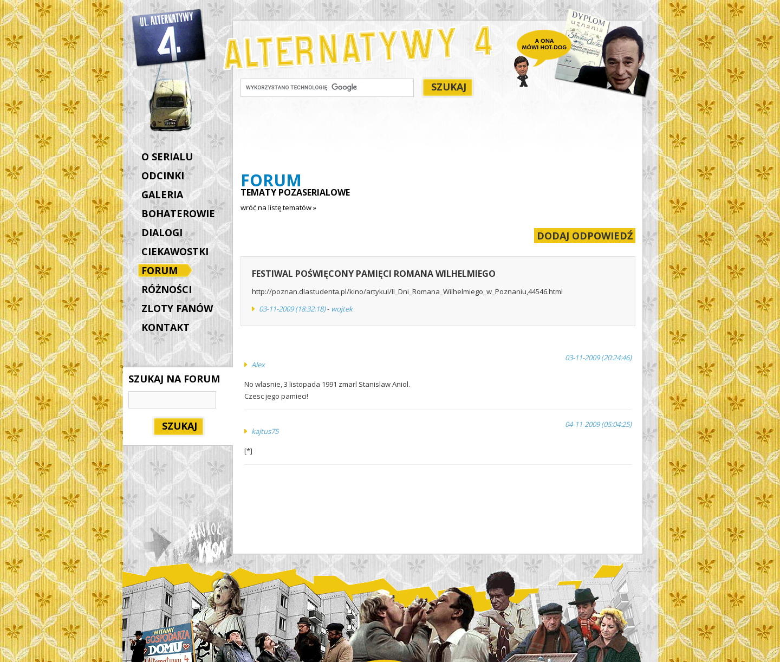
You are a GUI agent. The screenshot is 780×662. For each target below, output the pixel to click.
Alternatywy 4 (169, 38)
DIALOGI (162, 232)
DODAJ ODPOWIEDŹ (585, 235)
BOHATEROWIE (178, 213)
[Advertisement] (437, 136)
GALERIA (162, 194)
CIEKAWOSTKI (175, 251)
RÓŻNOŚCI (166, 289)
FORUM (162, 271)
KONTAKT (165, 327)
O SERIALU (167, 156)
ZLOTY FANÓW (177, 308)
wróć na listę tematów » (278, 207)
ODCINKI (162, 175)
